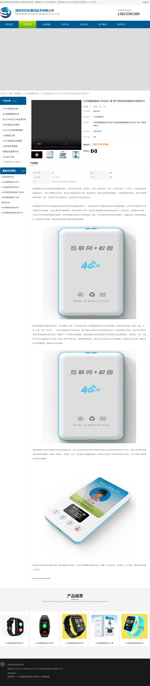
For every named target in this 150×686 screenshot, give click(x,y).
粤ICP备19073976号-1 (31, 669)
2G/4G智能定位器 (10, 109)
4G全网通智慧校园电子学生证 (12, 192)
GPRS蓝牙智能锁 (10, 146)
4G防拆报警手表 (7, 177)
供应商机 (28, 24)
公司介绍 (65, 24)
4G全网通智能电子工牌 (10, 197)
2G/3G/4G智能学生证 (31, 94)
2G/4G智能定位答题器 (12, 141)
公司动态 (84, 24)
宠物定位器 (5, 202)
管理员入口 (37, 677)
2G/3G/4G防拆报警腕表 (13, 130)
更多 (23, 171)
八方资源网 (21, 677)
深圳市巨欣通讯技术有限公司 (49, 669)
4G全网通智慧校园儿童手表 (12, 213)
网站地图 (46, 677)
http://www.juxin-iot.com (41, 578)
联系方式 (121, 24)
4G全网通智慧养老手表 (10, 187)
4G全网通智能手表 (11, 114)
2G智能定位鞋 (9, 135)
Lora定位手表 (8, 157)
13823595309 (100, 144)
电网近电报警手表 (11, 151)
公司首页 (9, 24)
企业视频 (46, 24)
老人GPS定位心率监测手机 (14, 119)
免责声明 (29, 677)
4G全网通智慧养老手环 (10, 208)
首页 (10, 94)
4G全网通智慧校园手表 (134, 643)
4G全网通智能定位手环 (10, 182)
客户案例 (102, 24)
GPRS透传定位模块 (11, 125)
